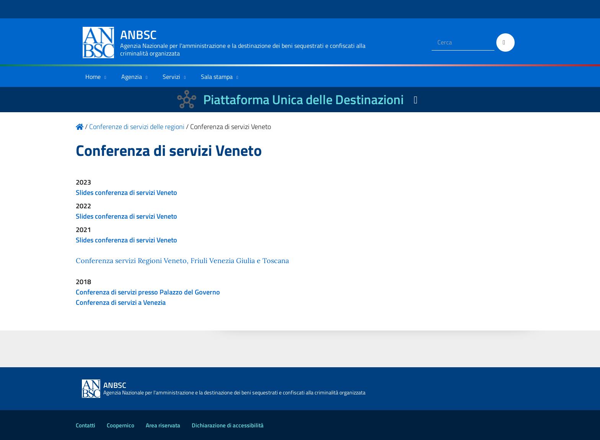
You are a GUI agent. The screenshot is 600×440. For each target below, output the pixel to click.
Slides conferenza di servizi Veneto (126, 192)
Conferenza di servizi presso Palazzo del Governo (148, 292)
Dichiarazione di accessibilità (228, 425)
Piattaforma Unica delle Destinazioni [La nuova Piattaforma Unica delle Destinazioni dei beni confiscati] (303, 99)
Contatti (85, 425)
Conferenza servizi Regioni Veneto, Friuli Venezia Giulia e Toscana (182, 260)
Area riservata (163, 425)
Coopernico (120, 425)
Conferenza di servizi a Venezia (121, 302)
